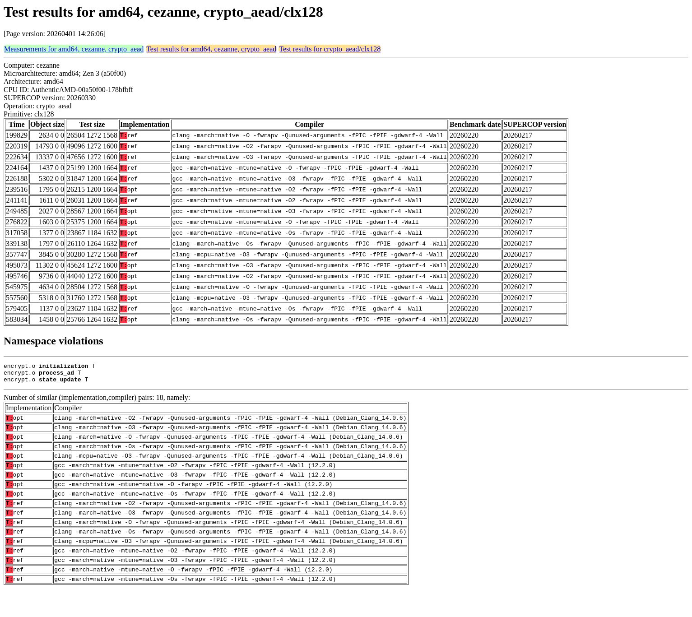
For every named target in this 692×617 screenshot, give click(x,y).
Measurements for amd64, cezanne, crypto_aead (74, 49)
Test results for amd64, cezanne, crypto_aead (211, 49)
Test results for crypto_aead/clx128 (330, 49)
